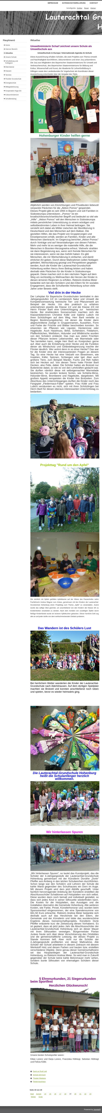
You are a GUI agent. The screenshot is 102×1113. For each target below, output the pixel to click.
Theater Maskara (39, 1078)
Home (7, 45)
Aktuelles (9, 53)
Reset (86, 8)
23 (90, 1094)
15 (50, 1094)
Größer (79, 8)
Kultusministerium (12, 95)
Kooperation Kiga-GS (13, 91)
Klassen (8, 71)
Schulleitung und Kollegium (11, 62)
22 (85, 1094)
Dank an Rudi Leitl (40, 1071)
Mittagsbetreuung (11, 87)
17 (60, 1094)
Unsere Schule (10, 57)
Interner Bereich (11, 49)
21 (80, 1094)
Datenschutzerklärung (74, 3)
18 (65, 1094)
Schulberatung (10, 99)
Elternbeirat (9, 67)
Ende (41, 1097)
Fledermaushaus (39, 1082)
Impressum (53, 3)
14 (45, 1094)
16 (55, 1094)
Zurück (38, 1094)
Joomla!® (97, 1109)
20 (75, 1094)
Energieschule (10, 83)
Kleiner (93, 8)
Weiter (33, 1097)
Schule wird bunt (39, 1075)
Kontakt (94, 3)
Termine (8, 75)
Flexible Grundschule (13, 79)
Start (32, 1094)
